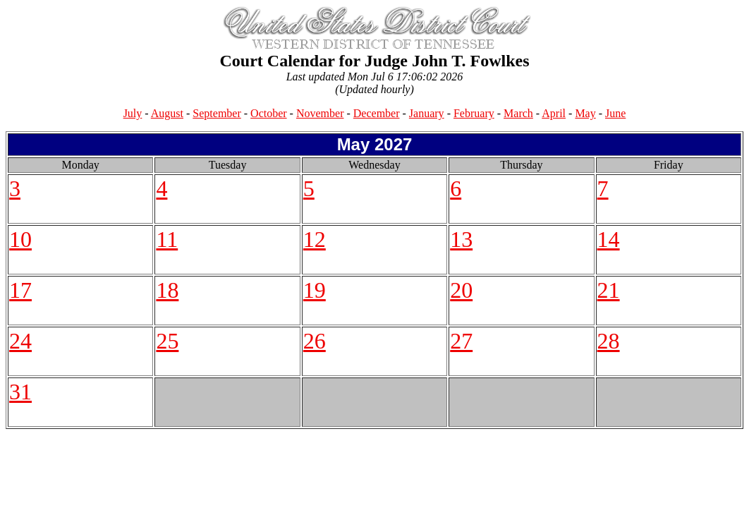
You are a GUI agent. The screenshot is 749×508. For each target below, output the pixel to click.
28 (608, 340)
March (518, 113)
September (216, 113)
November (320, 113)
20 (461, 290)
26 (314, 340)
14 (608, 239)
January (426, 113)
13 (461, 239)
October (268, 113)
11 (167, 239)
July (132, 113)
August (167, 113)
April (554, 113)
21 (608, 290)
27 (461, 340)
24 (20, 340)
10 (20, 239)
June (615, 113)
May (585, 113)
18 (167, 290)
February (473, 113)
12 (314, 239)
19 (314, 290)
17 (20, 290)
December (376, 113)
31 (20, 391)
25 (167, 340)
